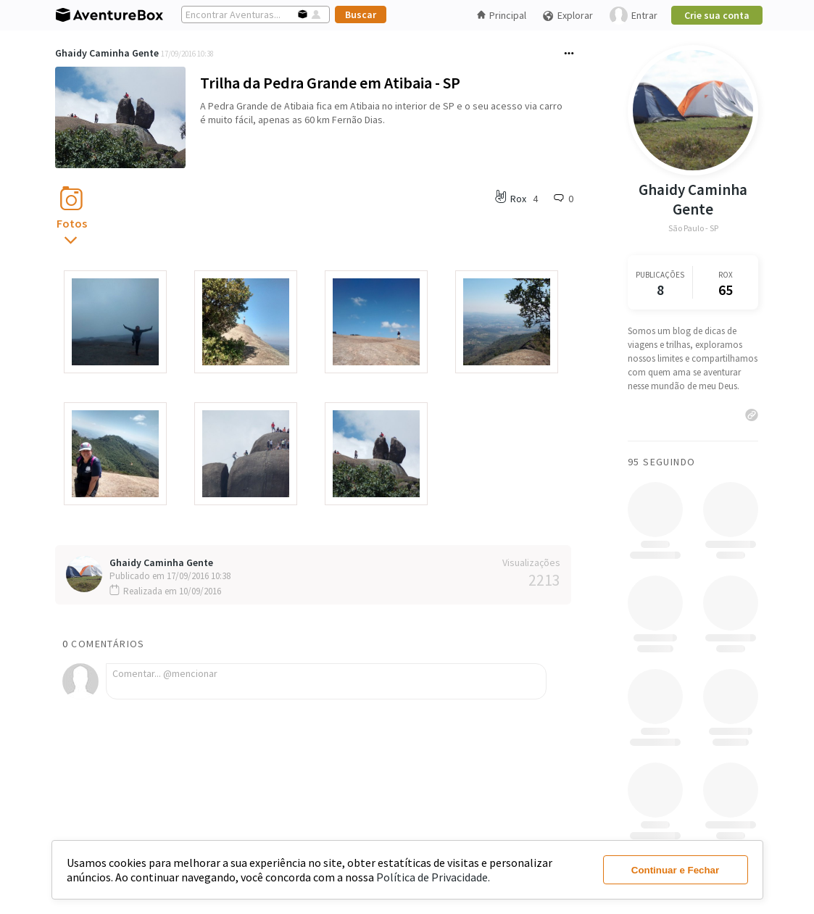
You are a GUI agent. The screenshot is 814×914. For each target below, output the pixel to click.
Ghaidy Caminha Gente (107, 52)
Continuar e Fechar (675, 870)
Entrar (633, 16)
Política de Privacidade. (433, 877)
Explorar (567, 15)
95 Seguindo (661, 461)
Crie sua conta (716, 15)
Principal (501, 15)
